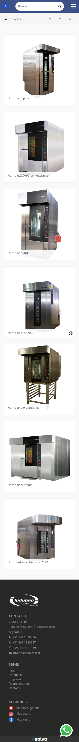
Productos (16, 675)
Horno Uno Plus (18, 98)
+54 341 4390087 (24, 642)
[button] (71, 19)
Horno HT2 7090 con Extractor (29, 175)
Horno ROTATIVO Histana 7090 (28, 562)
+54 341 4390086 (24, 637)
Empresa (15, 679)
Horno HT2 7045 (19, 253)
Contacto (15, 688)
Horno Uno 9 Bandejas (23, 407)
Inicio (12, 670)
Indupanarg (19, 713)
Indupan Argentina (24, 708)
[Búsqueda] (60, 6)
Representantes (19, 683)
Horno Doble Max (20, 485)
